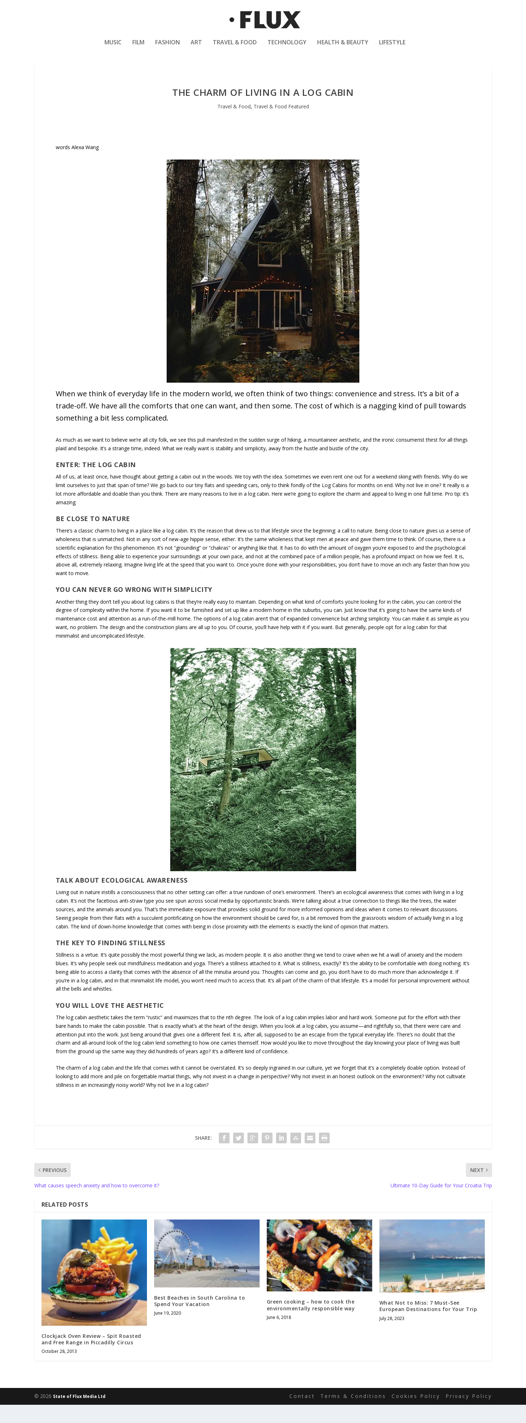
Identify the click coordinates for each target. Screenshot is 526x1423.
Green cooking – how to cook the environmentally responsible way (311, 1323)
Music (113, 47)
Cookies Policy (416, 1414)
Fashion (167, 47)
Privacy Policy (469, 1414)
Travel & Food (235, 47)
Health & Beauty (342, 47)
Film (138, 47)
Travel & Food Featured (281, 125)
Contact (302, 1414)
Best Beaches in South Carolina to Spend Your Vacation (199, 1319)
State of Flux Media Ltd (79, 1415)
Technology (286, 47)
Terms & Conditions (353, 1414)
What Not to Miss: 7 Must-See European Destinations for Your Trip (428, 1324)
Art (196, 47)
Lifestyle (392, 47)
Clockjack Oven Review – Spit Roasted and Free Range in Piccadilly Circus (91, 1357)
